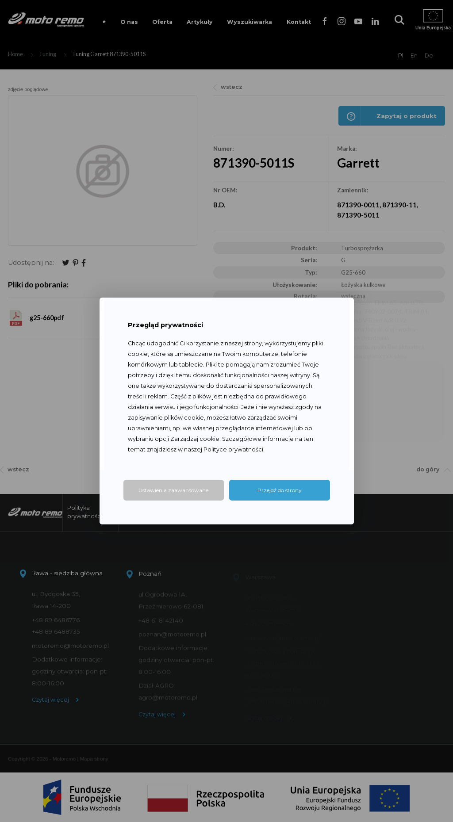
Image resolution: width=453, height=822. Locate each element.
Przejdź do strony (279, 490)
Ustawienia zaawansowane (173, 490)
